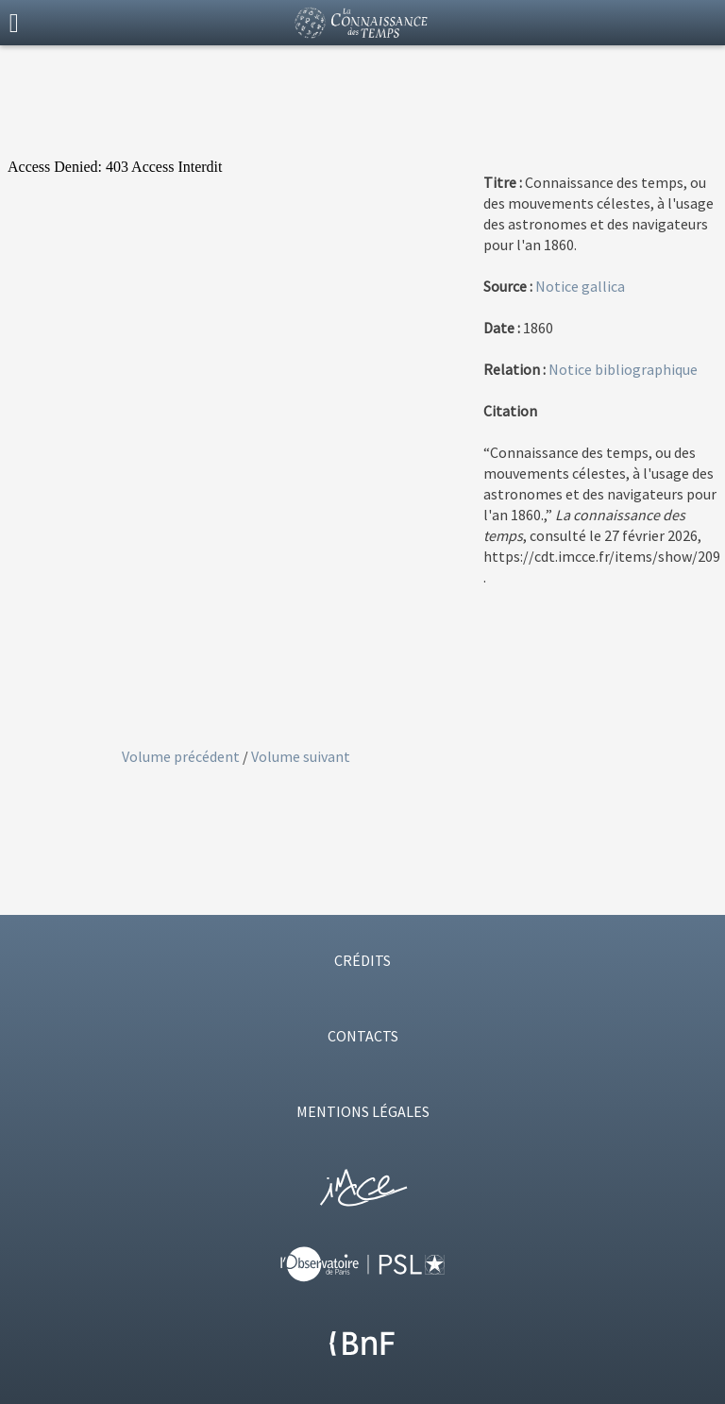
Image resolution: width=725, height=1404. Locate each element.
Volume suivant (300, 756)
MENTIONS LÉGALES (363, 1111)
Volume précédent (182, 756)
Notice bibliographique (623, 369)
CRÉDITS (362, 960)
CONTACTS (363, 1035)
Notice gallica (580, 286)
